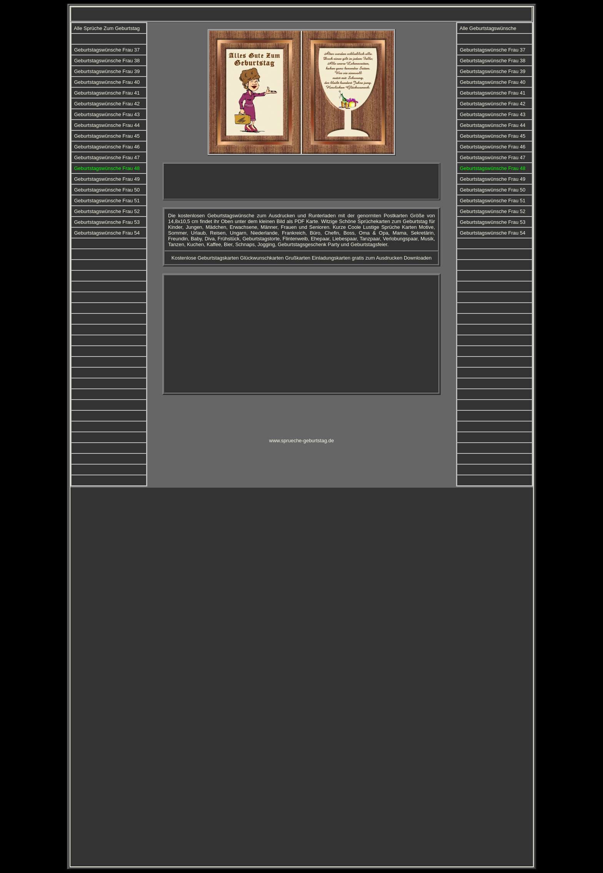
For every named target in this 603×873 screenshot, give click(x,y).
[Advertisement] (301, 181)
